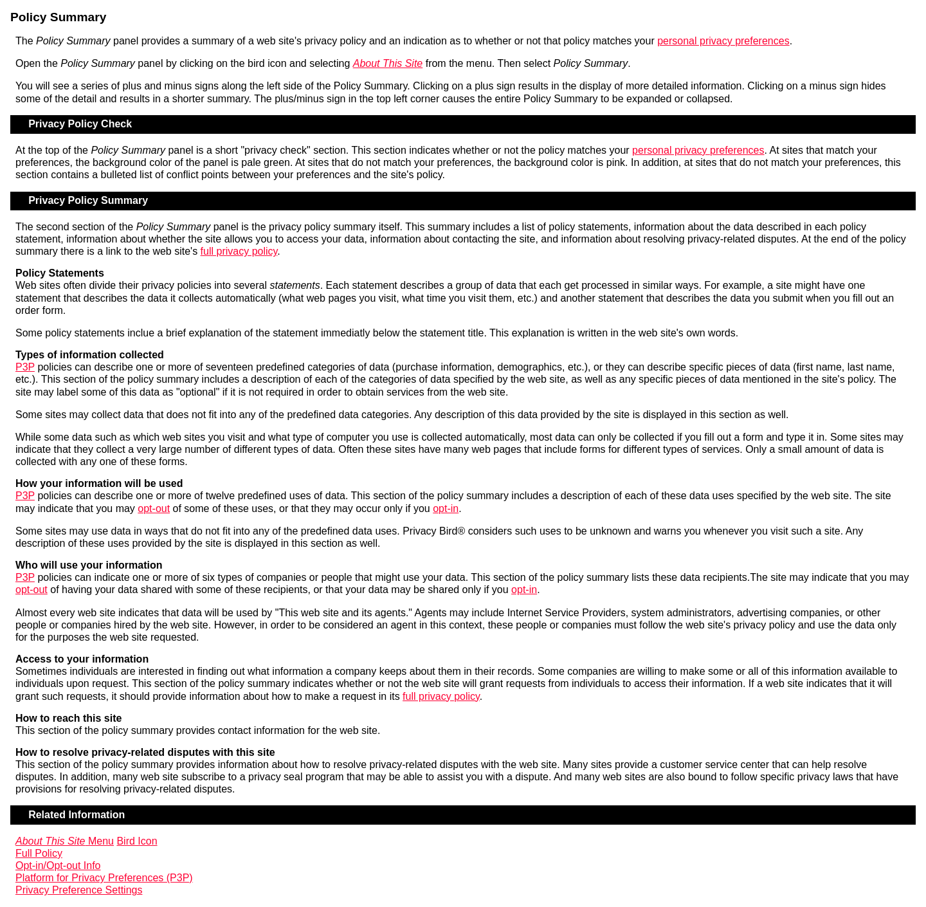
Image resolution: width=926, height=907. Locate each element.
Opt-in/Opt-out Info (58, 865)
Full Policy (38, 853)
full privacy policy (239, 251)
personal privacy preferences (723, 40)
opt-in (445, 508)
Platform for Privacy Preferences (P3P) (104, 877)
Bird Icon (136, 841)
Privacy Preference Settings (78, 889)
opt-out (154, 508)
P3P (25, 367)
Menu (64, 841)
